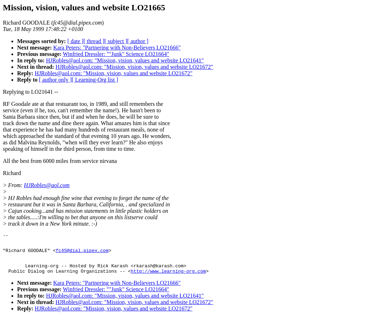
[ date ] (75, 41)
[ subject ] (115, 41)
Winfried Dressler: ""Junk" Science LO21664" (116, 54)
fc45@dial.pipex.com (82, 253)
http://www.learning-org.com (168, 277)
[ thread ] (93, 41)
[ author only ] (55, 80)
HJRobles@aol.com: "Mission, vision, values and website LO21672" (134, 67)
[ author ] (138, 41)
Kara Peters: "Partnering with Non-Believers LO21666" (116, 48)
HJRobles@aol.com (47, 185)
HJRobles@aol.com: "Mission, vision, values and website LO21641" (125, 60)
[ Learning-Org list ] (95, 80)
